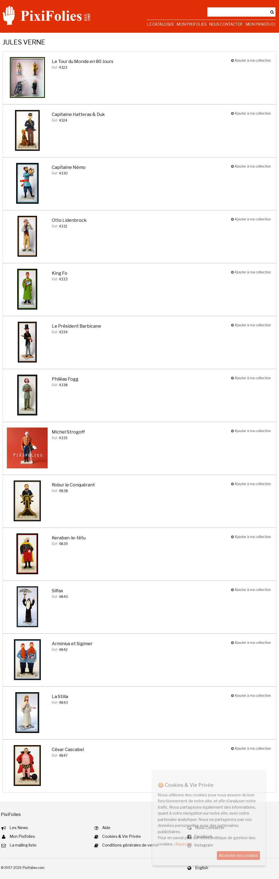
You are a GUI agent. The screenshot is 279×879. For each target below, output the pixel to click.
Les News (19, 827)
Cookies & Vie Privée (121, 836)
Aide (106, 827)
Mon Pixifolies (192, 24)
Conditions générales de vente (130, 845)
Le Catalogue (160, 24)
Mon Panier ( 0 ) (260, 24)
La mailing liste (23, 845)
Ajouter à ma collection (251, 60)
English (201, 867)
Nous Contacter (225, 24)
